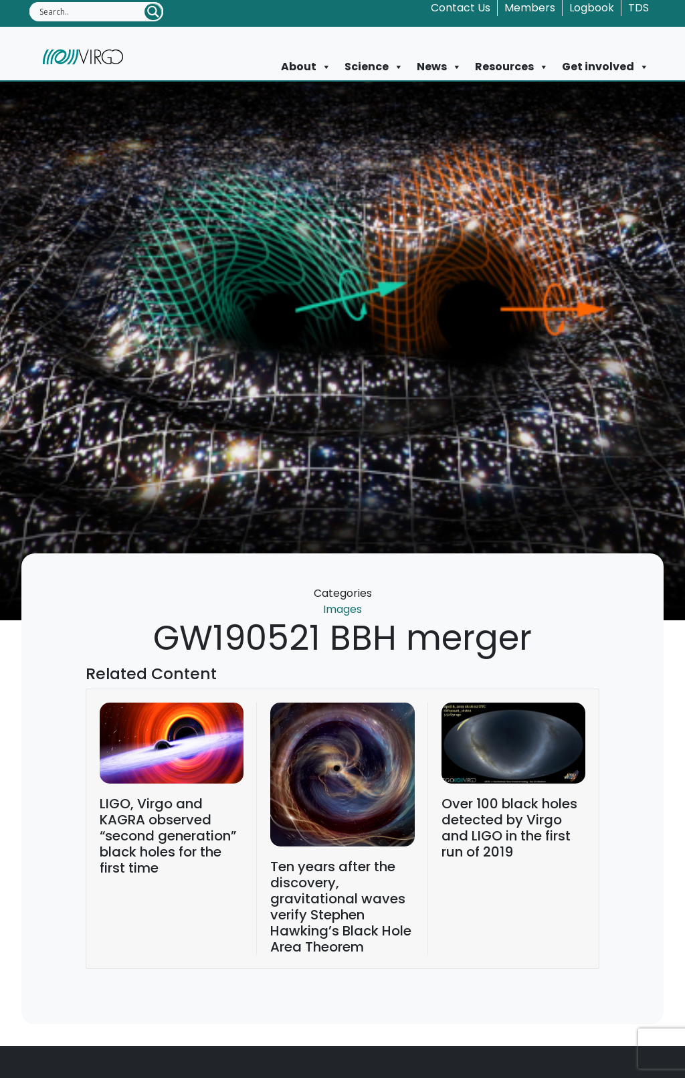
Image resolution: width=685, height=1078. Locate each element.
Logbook (591, 7)
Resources (512, 67)
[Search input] (90, 11)
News (439, 67)
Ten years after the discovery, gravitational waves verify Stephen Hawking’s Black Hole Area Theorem (340, 906)
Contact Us (460, 7)
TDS (638, 7)
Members (529, 7)
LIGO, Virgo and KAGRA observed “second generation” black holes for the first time (168, 835)
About (306, 67)
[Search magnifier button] (153, 11)
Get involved (605, 67)
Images (342, 609)
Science (374, 67)
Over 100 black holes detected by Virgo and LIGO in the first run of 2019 (509, 827)
